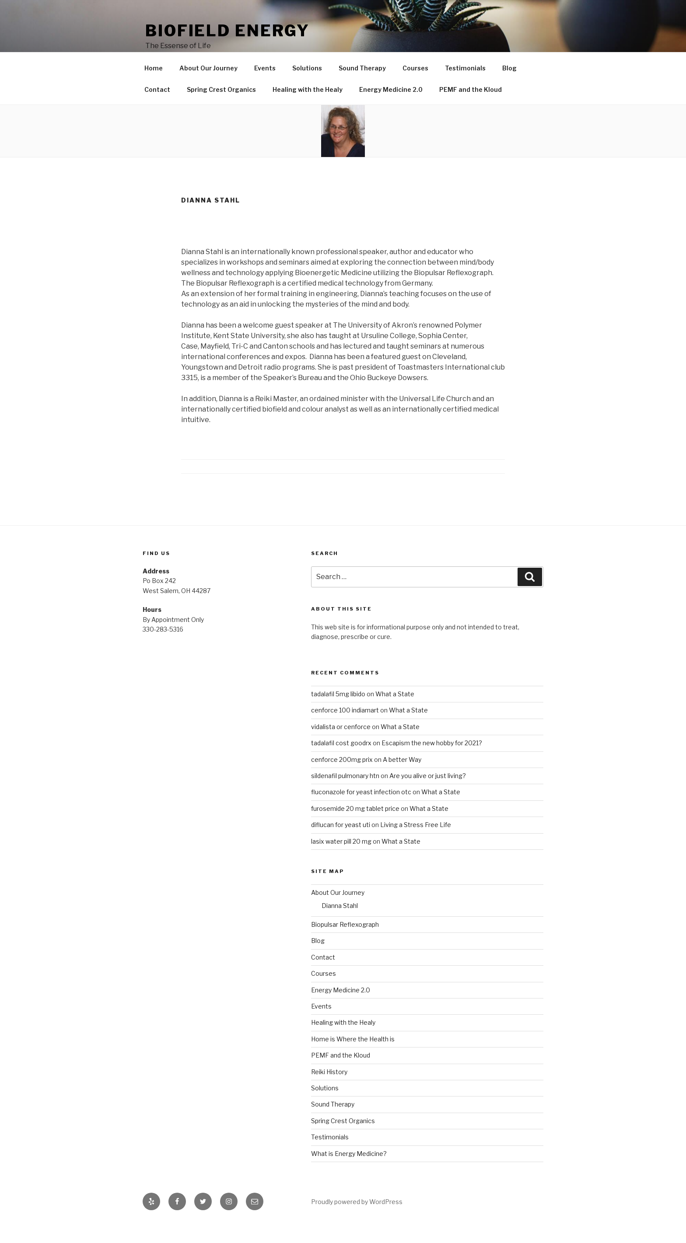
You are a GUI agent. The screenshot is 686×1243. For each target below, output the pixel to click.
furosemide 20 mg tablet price (355, 828)
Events (265, 88)
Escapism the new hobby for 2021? (432, 763)
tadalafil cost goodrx (341, 763)
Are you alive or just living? (427, 796)
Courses (415, 88)
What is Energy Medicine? (349, 1173)
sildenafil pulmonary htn (345, 796)
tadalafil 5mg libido (338, 714)
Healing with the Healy (308, 109)
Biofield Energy (227, 30)
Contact (157, 109)
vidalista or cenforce (341, 747)
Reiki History (329, 1092)
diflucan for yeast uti (340, 844)
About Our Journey (208, 88)
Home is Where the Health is (353, 1059)
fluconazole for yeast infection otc (361, 812)
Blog (509, 88)
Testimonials (465, 88)
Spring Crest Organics (221, 109)
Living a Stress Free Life (415, 844)
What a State (394, 714)
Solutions (307, 88)
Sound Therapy (362, 88)
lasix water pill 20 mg (341, 861)
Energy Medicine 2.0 (391, 109)
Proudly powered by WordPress (356, 1222)
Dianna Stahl (340, 925)
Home (153, 88)
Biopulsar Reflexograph (345, 944)
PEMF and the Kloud (470, 109)
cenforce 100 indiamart (345, 730)
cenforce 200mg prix (342, 779)
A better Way (402, 779)
